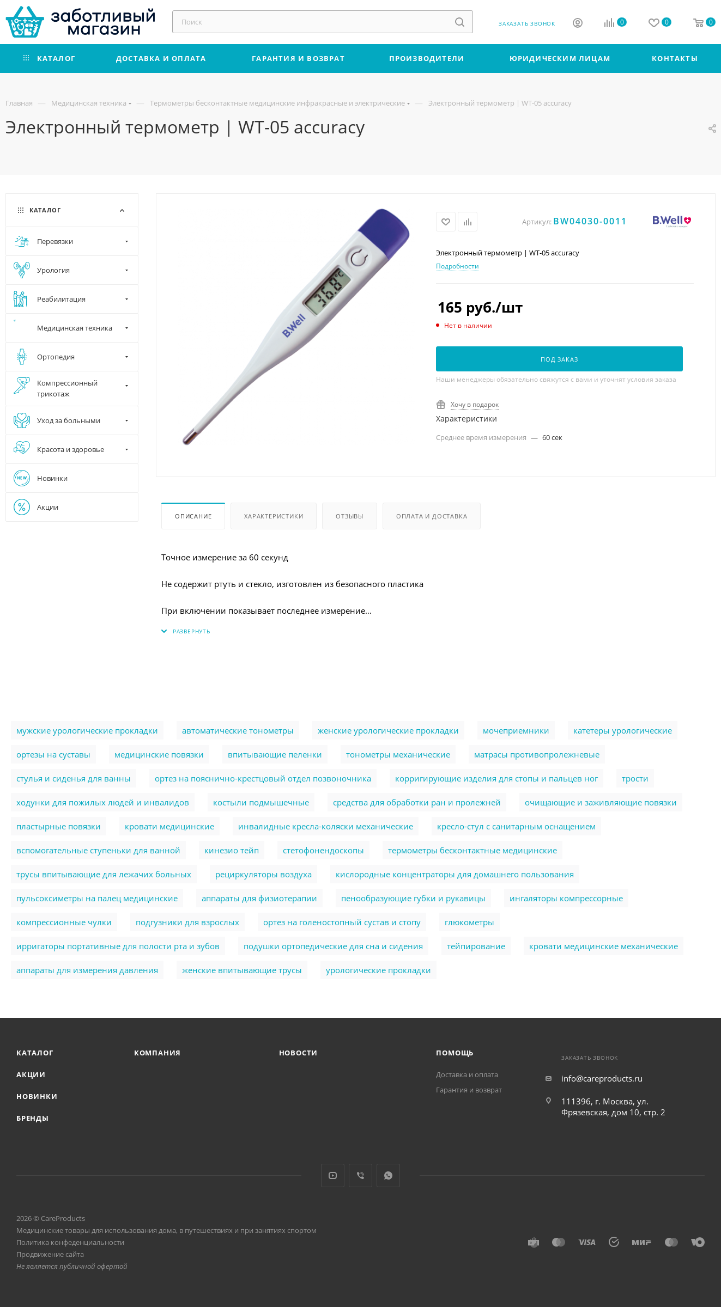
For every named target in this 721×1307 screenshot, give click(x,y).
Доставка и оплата (467, 1074)
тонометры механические (398, 754)
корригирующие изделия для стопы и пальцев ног (496, 778)
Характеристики (273, 516)
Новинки (37, 1096)
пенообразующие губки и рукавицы (413, 898)
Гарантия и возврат (469, 1090)
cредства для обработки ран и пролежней (417, 802)
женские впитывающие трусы (242, 969)
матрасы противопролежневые (536, 754)
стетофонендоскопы (323, 850)
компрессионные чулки (64, 922)
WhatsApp (388, 1175)
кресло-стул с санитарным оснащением (516, 826)
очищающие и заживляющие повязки (601, 802)
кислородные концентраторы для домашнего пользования (455, 874)
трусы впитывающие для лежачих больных (103, 874)
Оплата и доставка (432, 516)
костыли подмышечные (261, 802)
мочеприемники (516, 730)
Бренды (32, 1118)
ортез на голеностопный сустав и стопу (342, 922)
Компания (157, 1053)
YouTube (332, 1175)
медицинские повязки (159, 754)
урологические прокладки (378, 969)
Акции (31, 1074)
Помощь (455, 1053)
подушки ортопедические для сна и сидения (333, 945)
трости (635, 778)
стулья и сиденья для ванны (73, 778)
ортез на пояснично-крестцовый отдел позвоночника (263, 778)
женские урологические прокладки (388, 730)
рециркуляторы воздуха (263, 874)
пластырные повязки (58, 826)
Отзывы (349, 516)
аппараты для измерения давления (87, 969)
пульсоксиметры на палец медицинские (97, 898)
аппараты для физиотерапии (259, 898)
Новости (298, 1053)
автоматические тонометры (238, 730)
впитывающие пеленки (275, 754)
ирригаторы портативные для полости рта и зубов (118, 945)
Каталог (34, 1053)
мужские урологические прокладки (87, 730)
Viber (360, 1175)
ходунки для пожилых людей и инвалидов (102, 802)
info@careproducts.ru (602, 1078)
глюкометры (469, 922)
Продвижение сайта (50, 1254)
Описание (193, 516)
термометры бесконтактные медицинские (472, 850)
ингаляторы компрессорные (566, 898)
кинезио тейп (231, 850)
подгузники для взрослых (187, 922)
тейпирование (476, 945)
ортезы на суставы (53, 754)
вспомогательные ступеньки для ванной (98, 850)
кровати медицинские (169, 826)
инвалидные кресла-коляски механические (325, 826)
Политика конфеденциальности (70, 1242)
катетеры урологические (622, 730)
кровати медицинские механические (603, 945)
